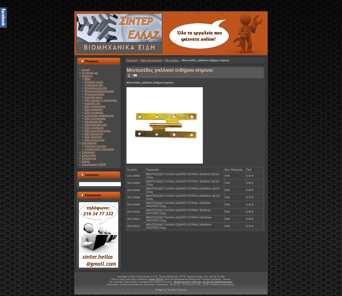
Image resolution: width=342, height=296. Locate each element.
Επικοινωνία (89, 158)
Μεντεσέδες (172, 60)
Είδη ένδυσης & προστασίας (101, 100)
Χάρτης (86, 161)
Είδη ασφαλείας (94, 109)
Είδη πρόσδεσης (94, 127)
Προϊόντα (87, 75)
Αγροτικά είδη (92, 103)
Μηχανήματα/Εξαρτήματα (99, 91)
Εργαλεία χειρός (94, 82)
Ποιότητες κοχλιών (95, 146)
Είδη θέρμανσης (94, 133)
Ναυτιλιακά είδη (94, 121)
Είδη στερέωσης (94, 112)
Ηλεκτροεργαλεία (94, 94)
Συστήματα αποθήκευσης (99, 115)
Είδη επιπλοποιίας (95, 118)
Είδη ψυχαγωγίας (95, 140)
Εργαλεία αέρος (94, 97)
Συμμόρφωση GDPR (94, 164)
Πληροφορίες (89, 143)
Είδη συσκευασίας (95, 106)
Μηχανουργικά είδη (96, 88)
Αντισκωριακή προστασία (99, 149)
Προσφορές (88, 152)
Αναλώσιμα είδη (94, 85)
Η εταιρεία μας (90, 72)
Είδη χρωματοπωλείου (98, 130)
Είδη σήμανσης (93, 137)
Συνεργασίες (89, 155)
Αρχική (86, 69)
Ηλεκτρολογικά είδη (96, 124)
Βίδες (88, 78)
